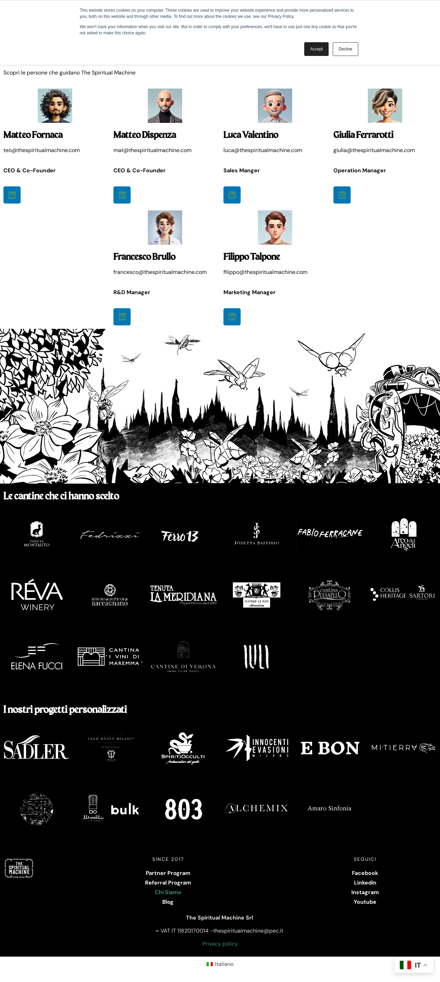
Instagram (365, 892)
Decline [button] (345, 49)
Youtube (365, 901)
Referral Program (168, 882)
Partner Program (168, 873)
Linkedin (365, 882)
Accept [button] (316, 49)
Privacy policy (220, 943)
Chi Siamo (168, 892)
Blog (168, 901)
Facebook (365, 873)
